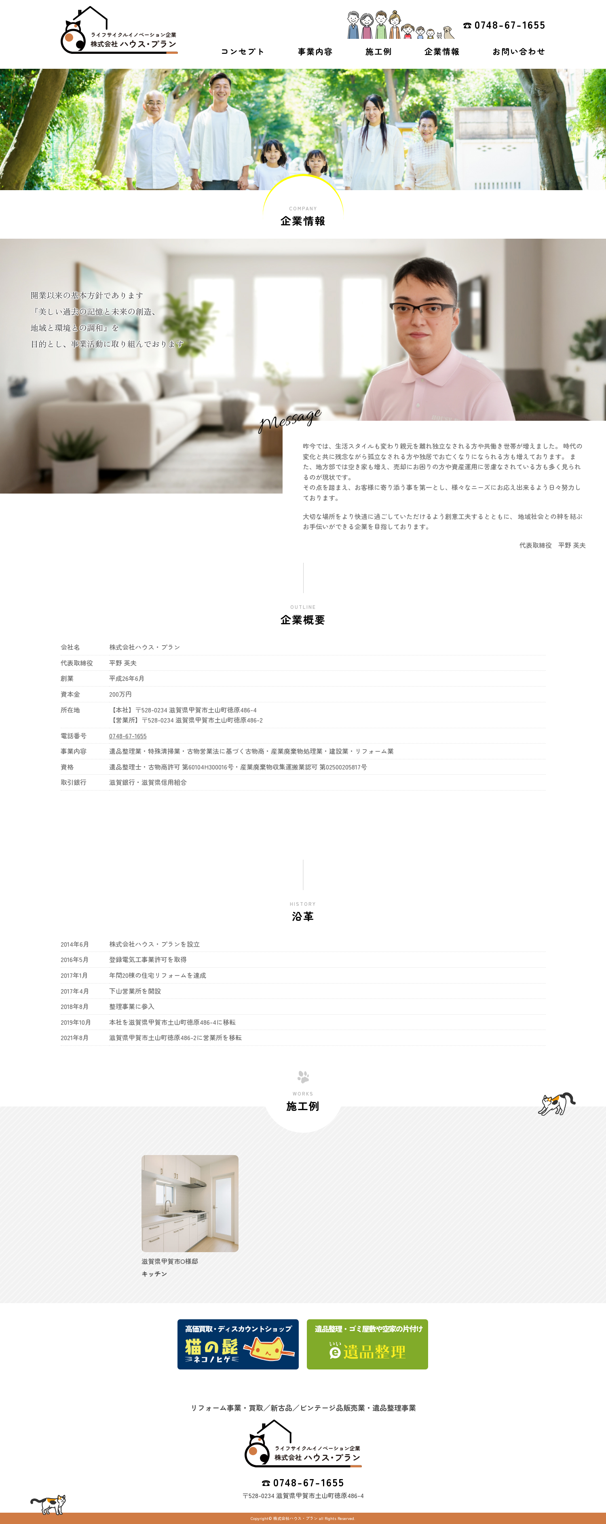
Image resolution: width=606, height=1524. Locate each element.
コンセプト (243, 51)
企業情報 (442, 51)
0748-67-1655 (510, 24)
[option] (190, 1217)
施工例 (378, 51)
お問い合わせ (519, 51)
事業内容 (315, 51)
